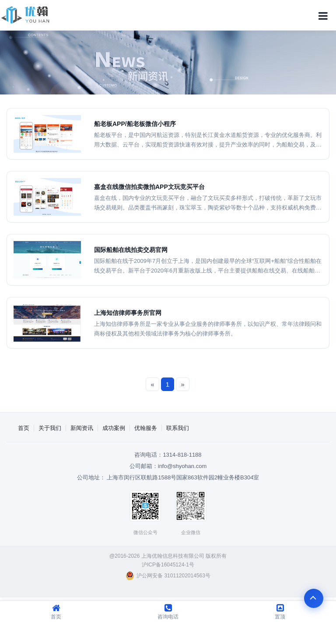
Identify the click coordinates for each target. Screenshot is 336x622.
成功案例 (113, 428)
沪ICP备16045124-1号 (168, 565)
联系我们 (177, 428)
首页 (23, 428)
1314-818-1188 (182, 454)
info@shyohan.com (182, 466)
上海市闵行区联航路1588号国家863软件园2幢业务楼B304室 (183, 477)
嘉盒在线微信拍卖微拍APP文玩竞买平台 (149, 186)
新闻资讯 (81, 428)
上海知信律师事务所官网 (127, 312)
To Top (313, 599)
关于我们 (49, 428)
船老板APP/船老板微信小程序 (135, 123)
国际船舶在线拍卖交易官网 (131, 249)
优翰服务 (145, 428)
